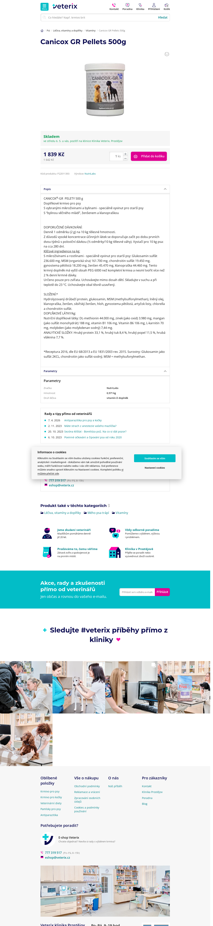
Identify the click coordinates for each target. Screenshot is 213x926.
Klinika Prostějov (152, 792)
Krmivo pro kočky (51, 797)
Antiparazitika (49, 815)
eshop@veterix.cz (59, 485)
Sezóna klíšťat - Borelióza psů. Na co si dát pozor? (96, 431)
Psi (48, 30)
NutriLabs (90, 173)
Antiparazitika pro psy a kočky (84, 420)
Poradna (147, 798)
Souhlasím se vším (154, 458)
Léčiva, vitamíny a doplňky (67, 30)
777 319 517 (55, 480)
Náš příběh (115, 786)
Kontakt (147, 786)
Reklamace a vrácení (87, 792)
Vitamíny (91, 30)
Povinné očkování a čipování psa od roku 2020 (94, 437)
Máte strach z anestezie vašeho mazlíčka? (91, 426)
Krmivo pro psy (49, 791)
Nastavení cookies (155, 467)
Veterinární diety (51, 803)
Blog (144, 804)
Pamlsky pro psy (50, 809)
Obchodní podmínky (87, 786)
